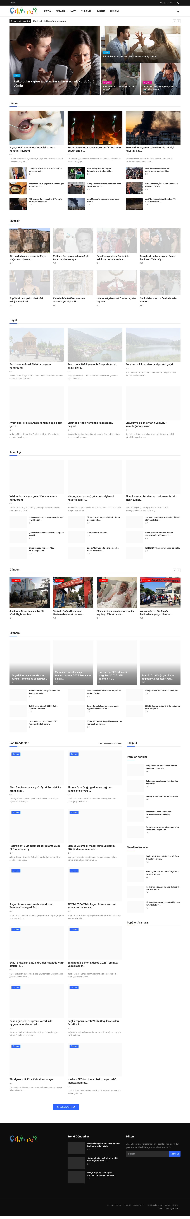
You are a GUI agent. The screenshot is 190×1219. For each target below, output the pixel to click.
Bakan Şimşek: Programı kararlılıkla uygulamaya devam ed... (102, 708)
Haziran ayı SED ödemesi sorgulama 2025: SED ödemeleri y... (113, 677)
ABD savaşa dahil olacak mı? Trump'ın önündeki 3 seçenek (46, 200)
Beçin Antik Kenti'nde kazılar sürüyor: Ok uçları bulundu (163, 858)
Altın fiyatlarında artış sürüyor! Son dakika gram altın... (44, 693)
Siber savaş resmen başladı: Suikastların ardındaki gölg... (100, 170)
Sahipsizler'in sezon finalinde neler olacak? (120, 87)
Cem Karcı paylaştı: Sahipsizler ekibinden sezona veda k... (112, 258)
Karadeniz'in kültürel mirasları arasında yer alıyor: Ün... (72, 300)
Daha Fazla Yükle (66, 1110)
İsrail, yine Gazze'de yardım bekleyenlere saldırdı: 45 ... (157, 170)
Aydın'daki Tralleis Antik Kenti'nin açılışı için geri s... (37, 425)
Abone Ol (175, 1157)
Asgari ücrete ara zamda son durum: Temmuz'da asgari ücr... (29, 678)
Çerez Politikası (172, 1208)
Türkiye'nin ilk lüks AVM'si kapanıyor (49, 21)
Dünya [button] (48, 11)
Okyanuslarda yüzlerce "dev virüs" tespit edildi (41, 550)
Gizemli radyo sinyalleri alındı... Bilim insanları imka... (103, 520)
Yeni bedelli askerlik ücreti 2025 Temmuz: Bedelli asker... (43, 724)
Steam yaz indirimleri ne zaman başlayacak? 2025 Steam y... (159, 535)
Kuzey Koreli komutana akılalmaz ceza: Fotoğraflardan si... (104, 185)
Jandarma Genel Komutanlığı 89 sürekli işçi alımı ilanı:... (29, 614)
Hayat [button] (74, 11)
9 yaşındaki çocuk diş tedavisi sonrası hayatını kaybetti (34, 149)
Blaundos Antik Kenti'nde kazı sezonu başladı (91, 425)
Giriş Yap (162, 2)
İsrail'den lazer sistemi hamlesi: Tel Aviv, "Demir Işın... (160, 200)
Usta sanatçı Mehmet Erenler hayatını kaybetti (115, 300)
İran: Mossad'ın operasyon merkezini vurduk (103, 200)
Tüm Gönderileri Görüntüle (110, 745)
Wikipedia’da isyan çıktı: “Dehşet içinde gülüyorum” (34, 499)
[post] (55, 60)
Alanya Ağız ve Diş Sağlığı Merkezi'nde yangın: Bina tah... (159, 614)
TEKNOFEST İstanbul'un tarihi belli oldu (162, 549)
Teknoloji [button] (87, 11)
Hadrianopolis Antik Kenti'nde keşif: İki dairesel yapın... (163, 889)
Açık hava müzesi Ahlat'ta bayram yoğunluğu (31, 366)
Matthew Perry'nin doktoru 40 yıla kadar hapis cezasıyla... (70, 258)
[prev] (174, 21)
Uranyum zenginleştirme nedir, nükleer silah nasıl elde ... (162, 520)
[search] (178, 10)
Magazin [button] (61, 11)
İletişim (12, 2)
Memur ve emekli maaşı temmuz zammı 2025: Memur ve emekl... (73, 677)
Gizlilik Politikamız (154, 1208)
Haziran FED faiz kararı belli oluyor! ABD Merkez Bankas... (104, 693)
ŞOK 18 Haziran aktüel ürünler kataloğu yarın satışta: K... (162, 708)
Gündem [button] (102, 11)
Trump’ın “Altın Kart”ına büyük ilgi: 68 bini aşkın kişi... (45, 170)
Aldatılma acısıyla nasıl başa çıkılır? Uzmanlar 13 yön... (160, 87)
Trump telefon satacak (97, 534)
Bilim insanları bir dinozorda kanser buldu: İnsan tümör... (152, 499)
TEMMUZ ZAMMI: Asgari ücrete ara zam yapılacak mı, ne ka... (104, 724)
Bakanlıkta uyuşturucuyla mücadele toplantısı (162, 783)
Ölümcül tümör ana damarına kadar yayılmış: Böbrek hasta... (114, 614)
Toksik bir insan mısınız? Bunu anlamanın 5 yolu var (132, 56)
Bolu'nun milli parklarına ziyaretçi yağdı (150, 365)
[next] (178, 21)
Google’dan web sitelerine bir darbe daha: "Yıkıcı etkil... (103, 550)
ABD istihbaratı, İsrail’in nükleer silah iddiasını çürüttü (161, 185)
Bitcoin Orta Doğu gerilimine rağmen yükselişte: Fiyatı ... (158, 678)
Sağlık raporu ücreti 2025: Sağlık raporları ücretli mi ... (43, 708)
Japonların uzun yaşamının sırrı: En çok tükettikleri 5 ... (46, 185)
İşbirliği (126, 1208)
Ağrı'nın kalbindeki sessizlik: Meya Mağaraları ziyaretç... (27, 258)
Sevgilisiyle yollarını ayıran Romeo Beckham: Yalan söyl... (157, 258)
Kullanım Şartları (112, 1208)
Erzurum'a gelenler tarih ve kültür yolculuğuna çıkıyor (147, 425)
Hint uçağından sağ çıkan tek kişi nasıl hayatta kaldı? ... (92, 499)
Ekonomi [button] (115, 11)
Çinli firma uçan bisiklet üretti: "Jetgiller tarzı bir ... (46, 535)
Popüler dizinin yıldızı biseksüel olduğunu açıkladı (25, 300)
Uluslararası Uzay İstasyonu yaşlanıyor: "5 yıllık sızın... (46, 520)
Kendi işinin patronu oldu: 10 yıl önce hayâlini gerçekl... (162, 874)
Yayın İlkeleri (137, 1208)
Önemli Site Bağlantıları (168, 1212)
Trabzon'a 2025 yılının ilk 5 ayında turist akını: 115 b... (93, 366)
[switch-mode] (178, 3)
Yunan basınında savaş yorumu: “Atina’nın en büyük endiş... (94, 149)
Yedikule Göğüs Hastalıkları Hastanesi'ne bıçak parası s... (67, 614)
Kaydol (171, 2)
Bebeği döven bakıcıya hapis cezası (162, 798)
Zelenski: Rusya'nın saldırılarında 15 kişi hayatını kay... (150, 149)
